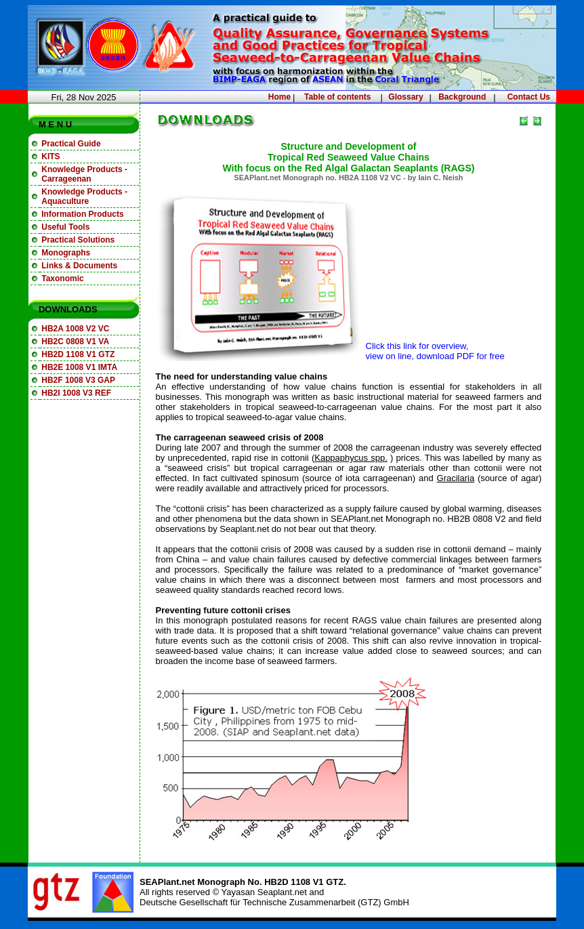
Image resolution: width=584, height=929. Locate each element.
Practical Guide (70, 143)
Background (462, 97)
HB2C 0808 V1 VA (75, 341)
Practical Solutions (77, 240)
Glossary (405, 97)
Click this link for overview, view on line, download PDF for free (435, 351)
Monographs (65, 252)
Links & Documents (79, 265)
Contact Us (528, 97)
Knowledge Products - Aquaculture (84, 196)
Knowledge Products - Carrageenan (84, 174)
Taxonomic (62, 278)
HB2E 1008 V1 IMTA (79, 367)
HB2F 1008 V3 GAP (78, 380)
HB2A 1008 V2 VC (75, 328)
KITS (50, 156)
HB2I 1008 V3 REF (76, 393)
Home (279, 97)
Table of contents (337, 97)
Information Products (82, 214)
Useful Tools (65, 227)
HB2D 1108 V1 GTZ (77, 354)
